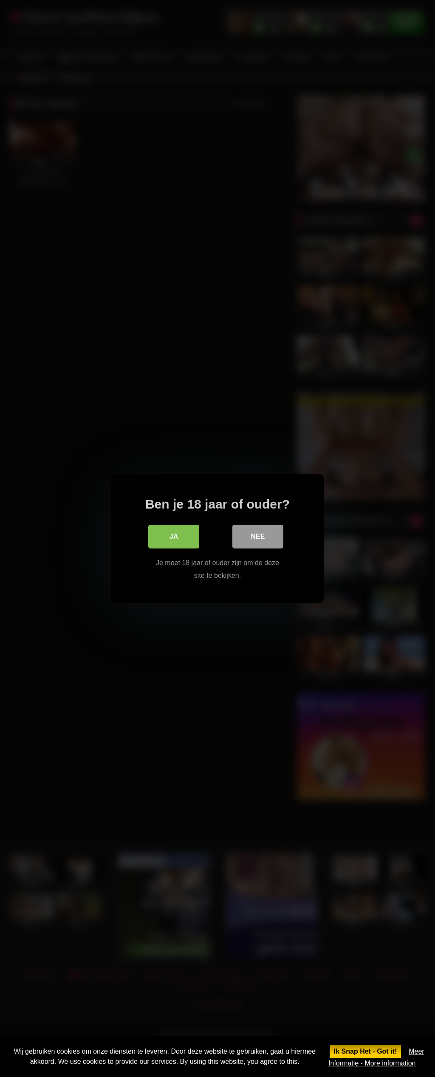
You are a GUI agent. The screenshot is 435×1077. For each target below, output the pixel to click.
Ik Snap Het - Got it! (365, 1051)
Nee (258, 536)
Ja (173, 536)
